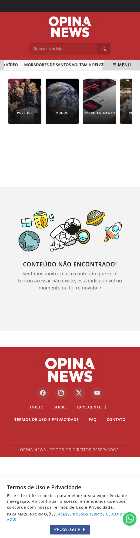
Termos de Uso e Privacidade (49, 419)
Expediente (92, 407)
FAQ (95, 419)
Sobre (63, 407)
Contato (116, 419)
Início (39, 407)
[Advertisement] (70, 159)
